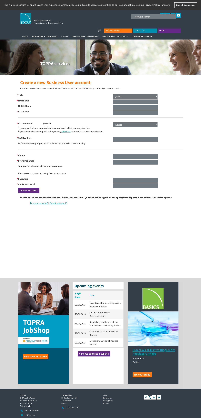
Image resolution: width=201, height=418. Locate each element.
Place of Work (25, 123)
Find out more (142, 374)
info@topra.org (30, 415)
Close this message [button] (185, 5)
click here (66, 131)
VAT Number (24, 137)
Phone (21, 155)
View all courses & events (94, 353)
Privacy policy (108, 401)
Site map (106, 403)
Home (105, 395)
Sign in (161, 30)
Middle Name (24, 106)
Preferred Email (26, 160)
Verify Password (26, 184)
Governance (107, 398)
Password (23, 178)
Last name (23, 111)
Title (20, 95)
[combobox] (47, 123)
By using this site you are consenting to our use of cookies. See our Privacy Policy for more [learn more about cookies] (120, 5)
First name (23, 100)
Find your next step (35, 356)
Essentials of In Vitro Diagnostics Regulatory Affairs (154, 351)
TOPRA (47, 21)
